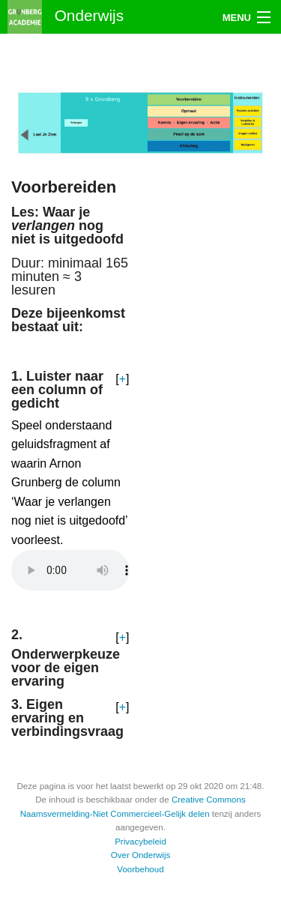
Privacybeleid (140, 841)
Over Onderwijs (141, 855)
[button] (122, 379)
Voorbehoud (140, 869)
